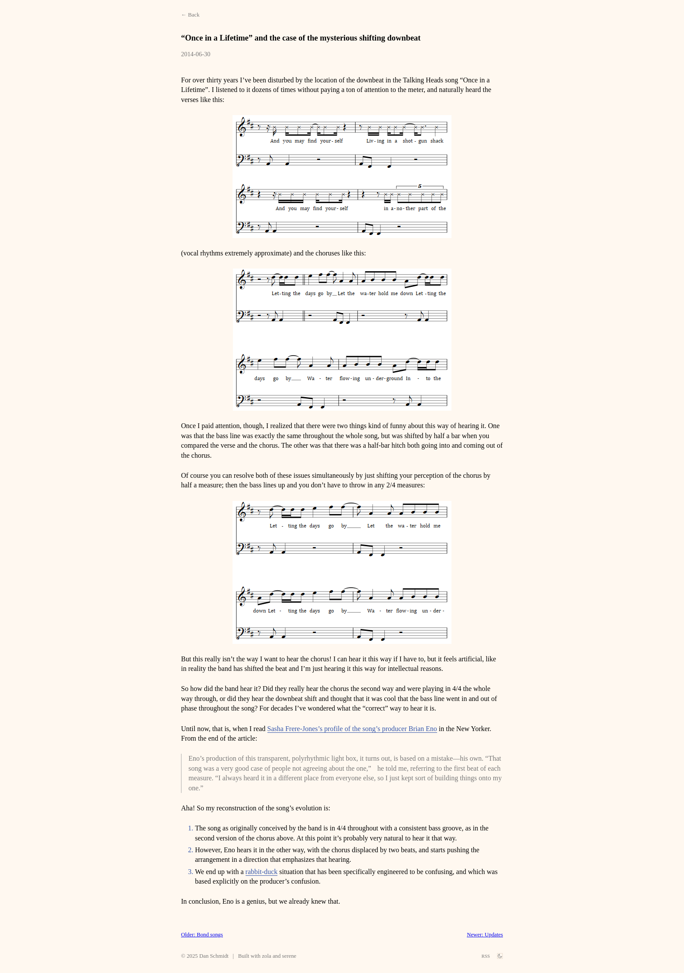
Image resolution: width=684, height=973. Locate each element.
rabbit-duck (262, 871)
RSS (486, 956)
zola (266, 956)
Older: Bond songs (202, 935)
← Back (190, 15)
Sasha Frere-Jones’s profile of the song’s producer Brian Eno (352, 728)
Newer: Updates (485, 935)
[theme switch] (500, 956)
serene (289, 956)
